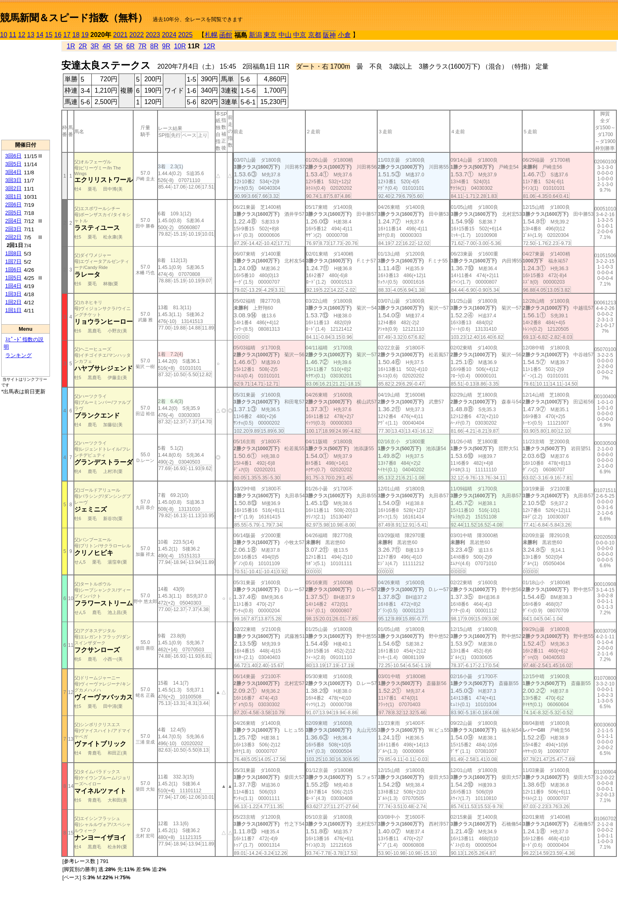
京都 (314, 34)
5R (119, 46)
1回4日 (13, 286)
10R (180, 46)
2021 (120, 34)
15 (48, 34)
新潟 (255, 34)
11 (12, 34)
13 (31, 34)
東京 (270, 34)
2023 (153, 34)
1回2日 (13, 302)
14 (39, 34)
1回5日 (13, 278)
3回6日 (13, 156)
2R (83, 46)
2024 (169, 34)
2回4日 (13, 221)
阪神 (329, 35)
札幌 (211, 34)
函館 (225, 35)
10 (3, 34)
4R (106, 46)
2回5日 (13, 213)
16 (58, 34)
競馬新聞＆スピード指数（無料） (73, 17)
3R (95, 46)
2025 (185, 34)
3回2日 (13, 188)
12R (209, 46)
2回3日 (13, 229)
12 (22, 34)
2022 (137, 34)
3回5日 (13, 164)
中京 (299, 34)
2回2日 (13, 237)
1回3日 (13, 294)
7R (142, 46)
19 (85, 34)
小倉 (344, 34)
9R (166, 46)
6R (130, 46)
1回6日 (13, 270)
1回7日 (13, 261)
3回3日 (13, 180)
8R (154, 46)
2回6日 (13, 205)
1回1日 (13, 310)
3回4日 (13, 172)
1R (71, 46)
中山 (285, 34)
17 (67, 34)
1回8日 (13, 253)
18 (76, 34)
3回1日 (13, 196)
